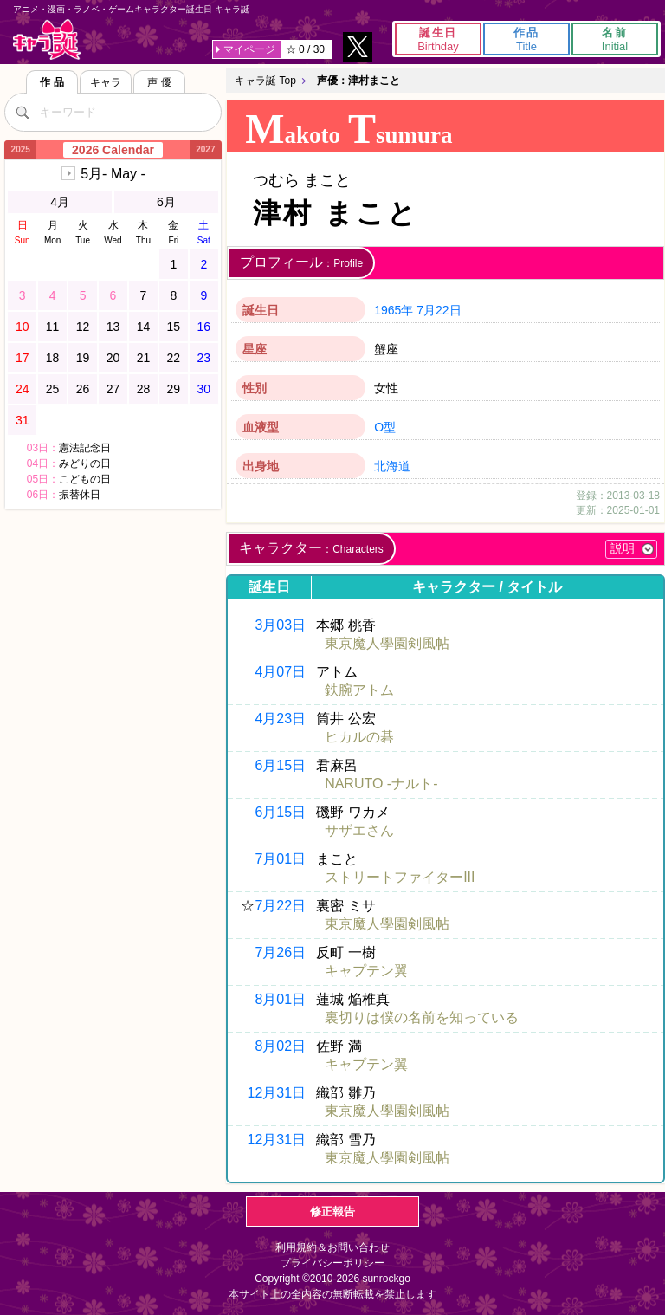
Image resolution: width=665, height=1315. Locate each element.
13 (113, 327)
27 (113, 389)
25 (53, 389)
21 (144, 358)
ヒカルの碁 (359, 736)
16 (204, 327)
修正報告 (332, 1211)
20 (113, 358)
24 (22, 389)
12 (83, 327)
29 (174, 389)
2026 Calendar (113, 150)
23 (204, 358)
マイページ (249, 49)
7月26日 (280, 952)
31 (22, 420)
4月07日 (280, 671)
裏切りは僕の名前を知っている (422, 1017)
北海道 (392, 466)
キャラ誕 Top (265, 80)
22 (174, 358)
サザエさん (359, 830)
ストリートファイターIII (400, 877)
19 (83, 358)
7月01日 (280, 859)
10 (22, 327)
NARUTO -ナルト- (381, 783)
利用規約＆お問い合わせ (332, 1247)
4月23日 (280, 718)
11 (53, 327)
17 (22, 358)
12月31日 (277, 1092)
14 (144, 327)
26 (83, 389)
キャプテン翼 (366, 970)
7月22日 (438, 310)
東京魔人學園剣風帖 (387, 643)
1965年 (393, 310)
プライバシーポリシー (332, 1263)
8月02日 (280, 1046)
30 (204, 389)
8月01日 (280, 999)
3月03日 (280, 625)
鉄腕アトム (359, 690)
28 (144, 389)
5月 (113, 173)
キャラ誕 (47, 39)
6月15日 (280, 765)
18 (53, 358)
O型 (385, 427)
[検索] (22, 112)
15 (174, 327)
